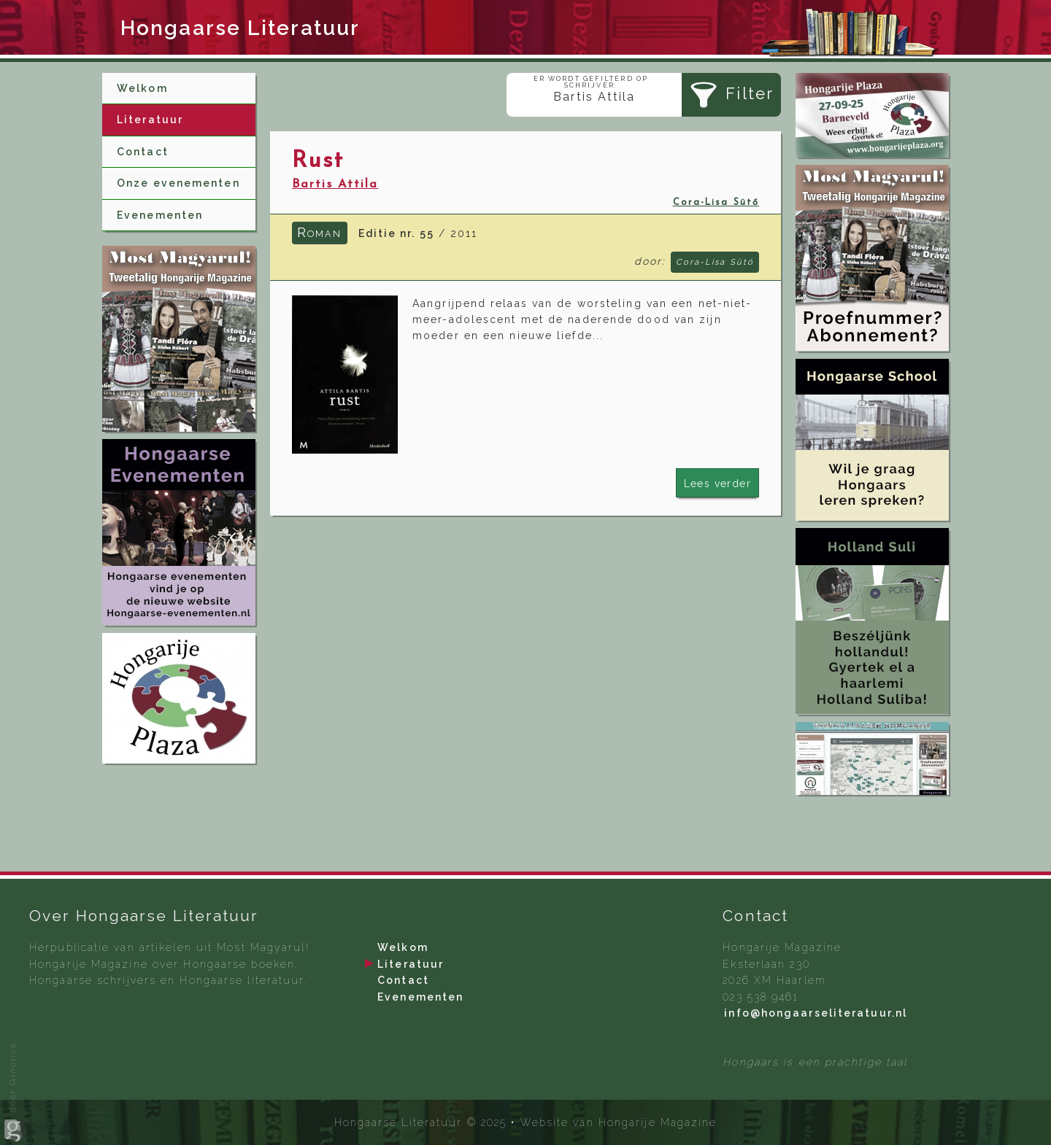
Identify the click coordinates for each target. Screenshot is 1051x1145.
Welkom (142, 88)
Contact (143, 152)
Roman (319, 232)
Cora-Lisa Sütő (716, 202)
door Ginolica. (15, 1090)
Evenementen (160, 215)
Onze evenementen (178, 183)
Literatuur (150, 119)
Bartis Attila (335, 184)
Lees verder (717, 483)
